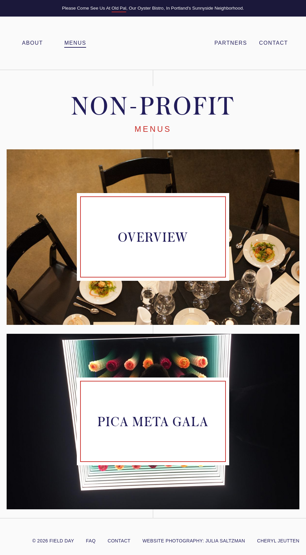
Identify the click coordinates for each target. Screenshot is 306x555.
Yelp (46, 532)
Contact (273, 43)
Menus (75, 43)
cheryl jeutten (278, 540)
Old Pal (119, 8)
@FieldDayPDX (11, 532)
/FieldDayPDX (26, 532)
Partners (230, 43)
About (32, 43)
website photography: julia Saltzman (193, 540)
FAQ (91, 540)
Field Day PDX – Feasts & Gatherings (153, 43)
